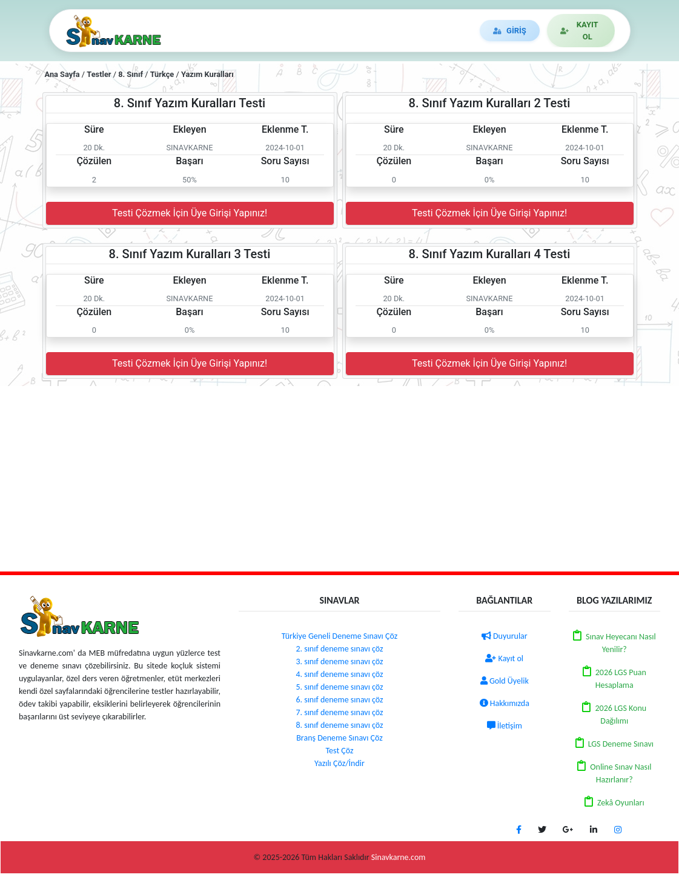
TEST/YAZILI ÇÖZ (210, 30)
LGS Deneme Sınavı (621, 744)
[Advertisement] (339, 477)
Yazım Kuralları (207, 74)
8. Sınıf (130, 74)
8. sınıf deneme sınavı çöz (339, 725)
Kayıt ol (504, 658)
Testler (99, 74)
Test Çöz (340, 750)
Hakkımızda (504, 703)
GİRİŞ (507, 30)
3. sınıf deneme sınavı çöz (339, 661)
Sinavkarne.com (398, 857)
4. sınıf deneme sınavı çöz (339, 674)
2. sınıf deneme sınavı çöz (339, 649)
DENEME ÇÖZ (295, 30)
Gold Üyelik (504, 681)
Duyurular (505, 636)
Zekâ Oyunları (620, 803)
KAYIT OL (577, 30)
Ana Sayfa (62, 74)
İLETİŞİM (443, 31)
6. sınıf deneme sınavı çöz (339, 700)
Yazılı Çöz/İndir (339, 763)
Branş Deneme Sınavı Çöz (339, 738)
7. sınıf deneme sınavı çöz (339, 712)
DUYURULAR (374, 31)
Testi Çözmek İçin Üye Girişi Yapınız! (189, 213)
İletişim (504, 726)
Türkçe (162, 74)
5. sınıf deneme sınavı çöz (339, 687)
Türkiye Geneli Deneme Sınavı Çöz (339, 636)
